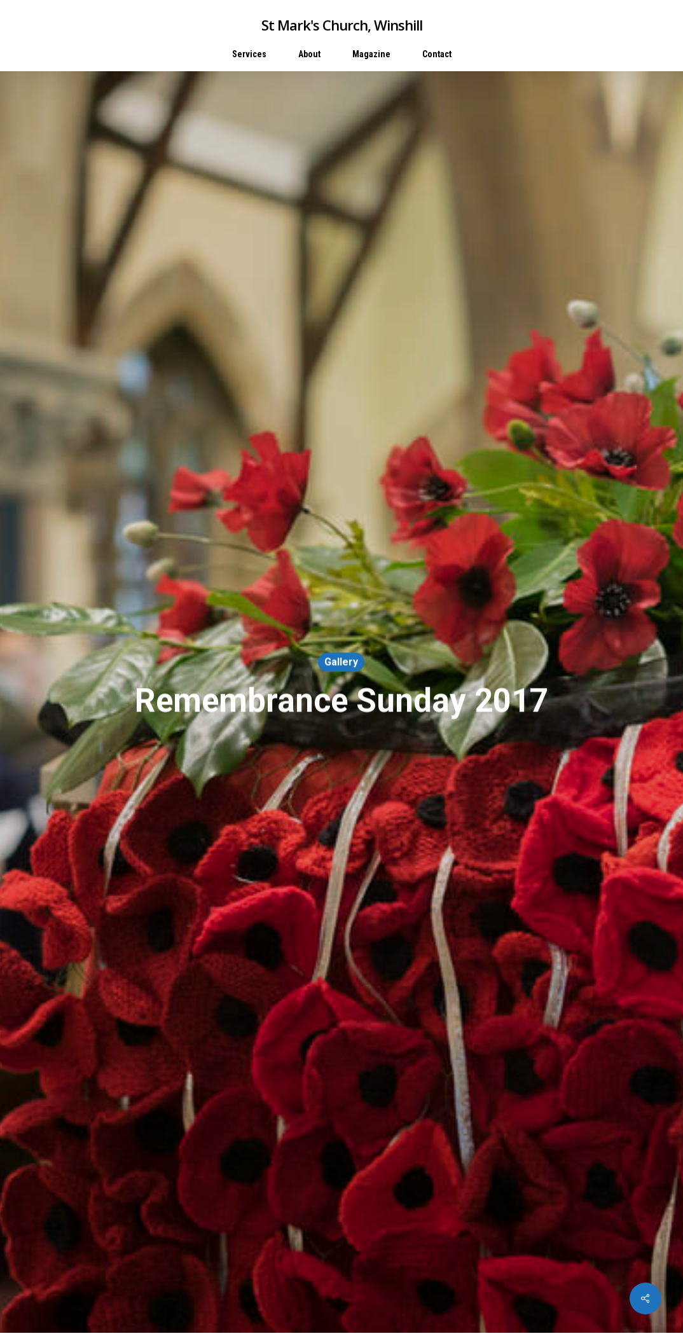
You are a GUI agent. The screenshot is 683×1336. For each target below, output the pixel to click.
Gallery (341, 662)
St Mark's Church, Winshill (341, 25)
